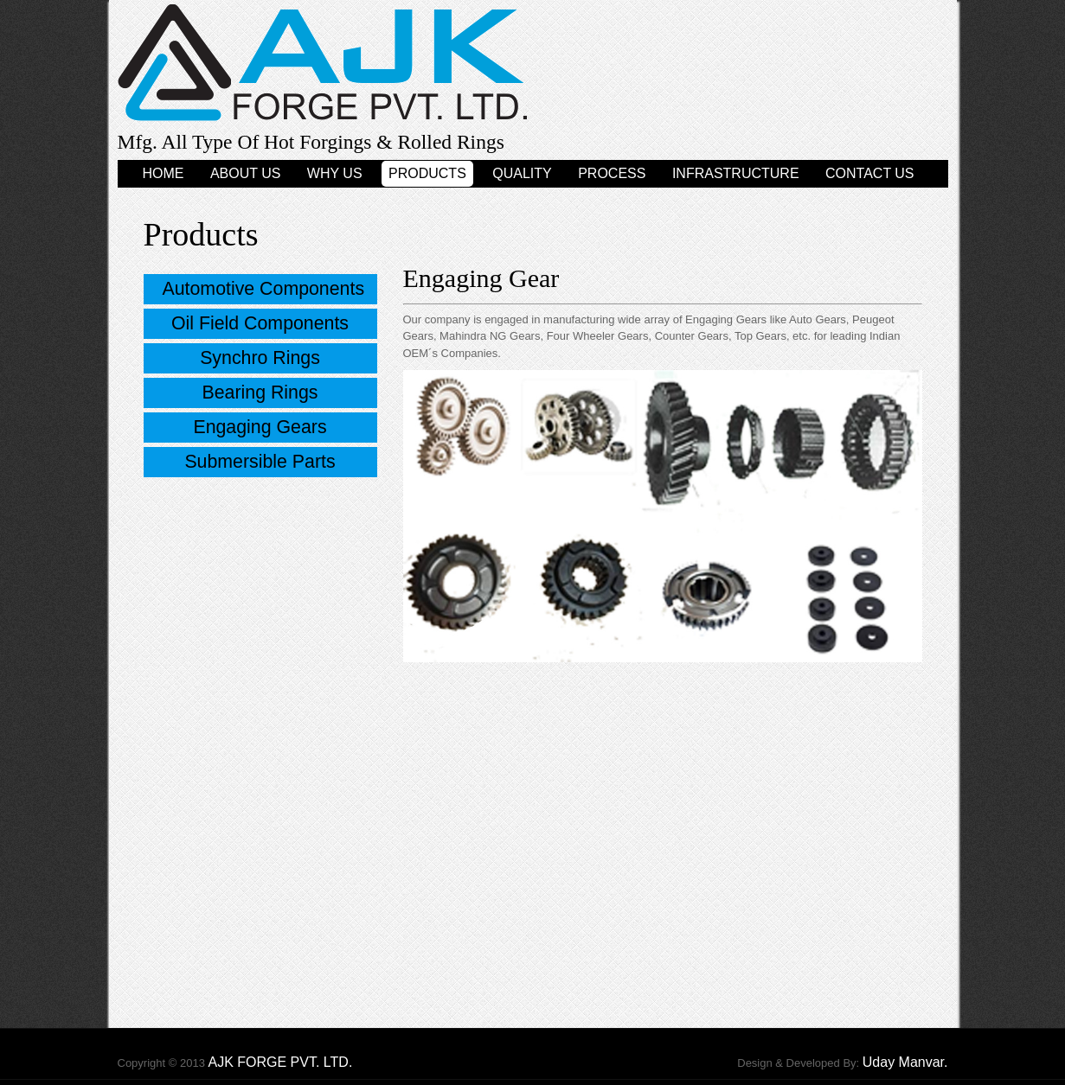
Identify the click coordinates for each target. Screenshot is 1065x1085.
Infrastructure (735, 173)
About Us (245, 173)
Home (162, 173)
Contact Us (869, 173)
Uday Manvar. (905, 1062)
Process (611, 173)
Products (427, 173)
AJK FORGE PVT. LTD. (280, 1062)
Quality (521, 173)
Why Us (334, 173)
